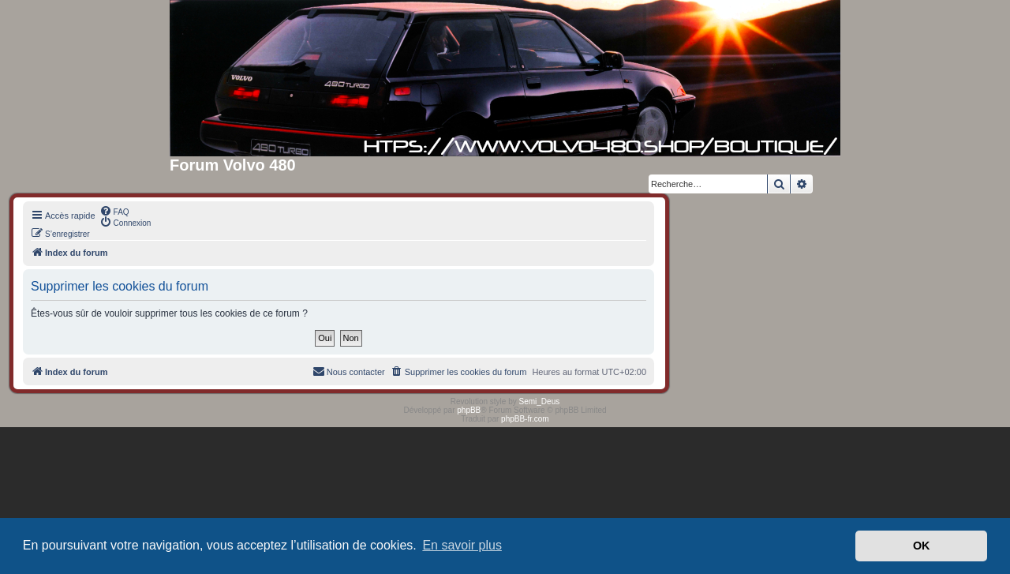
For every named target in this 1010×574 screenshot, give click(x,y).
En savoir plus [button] (462, 545)
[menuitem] (114, 210)
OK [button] (921, 545)
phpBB (469, 410)
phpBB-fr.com (525, 419)
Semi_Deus (539, 401)
